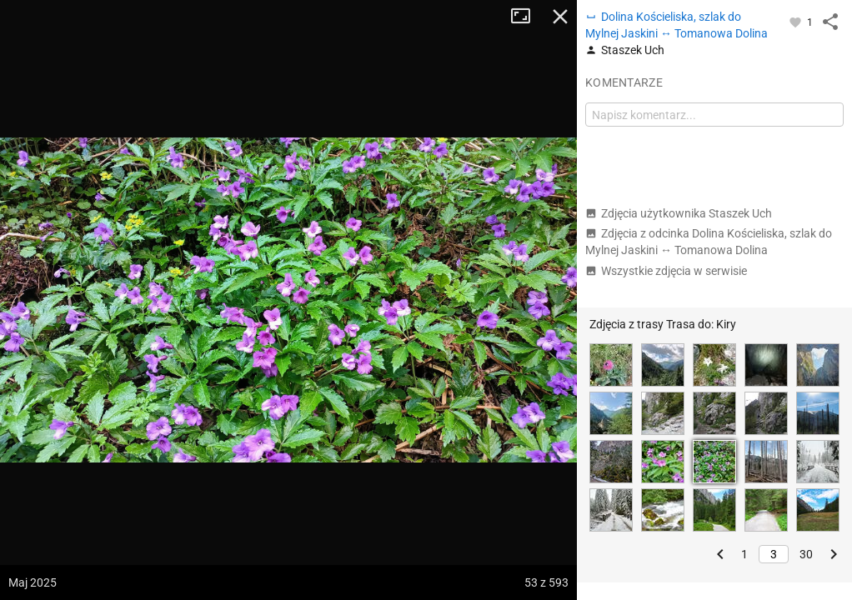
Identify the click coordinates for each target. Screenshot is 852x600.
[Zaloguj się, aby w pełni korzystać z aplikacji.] (796, 21)
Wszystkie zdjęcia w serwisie (666, 271)
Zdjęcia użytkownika (678, 213)
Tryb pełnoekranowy (527, 16)
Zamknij (560, 16)
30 (806, 554)
